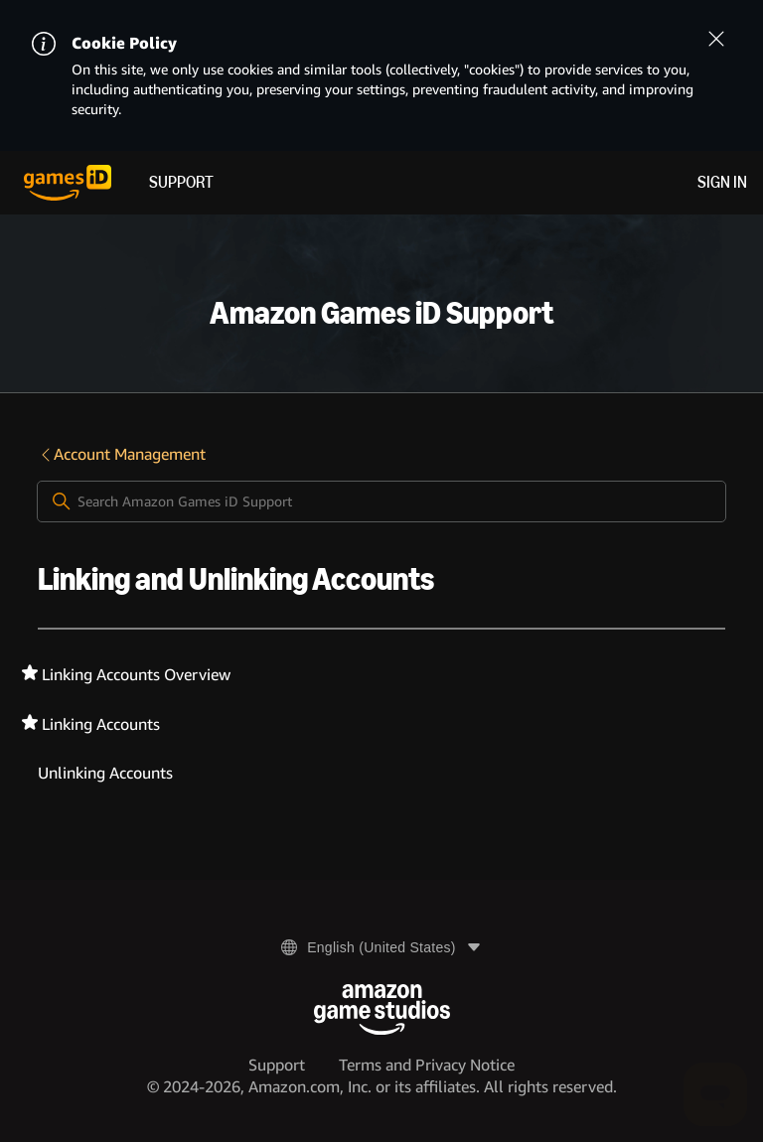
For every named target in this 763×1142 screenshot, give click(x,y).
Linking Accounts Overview (136, 674)
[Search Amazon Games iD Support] (381, 501)
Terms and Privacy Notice (427, 1065)
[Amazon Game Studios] (382, 1009)
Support (181, 182)
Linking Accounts (101, 724)
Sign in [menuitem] (722, 182)
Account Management (122, 454)
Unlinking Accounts (105, 773)
